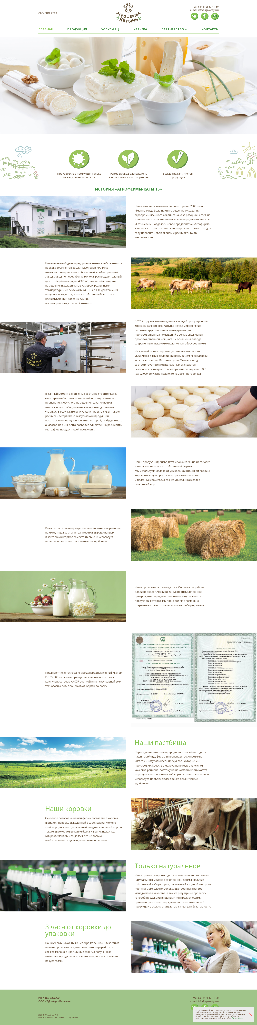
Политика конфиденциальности (51, 1017)
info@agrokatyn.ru (208, 9)
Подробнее (237, 1018)
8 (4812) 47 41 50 (208, 6)
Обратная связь (48, 13)
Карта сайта (73, 1017)
